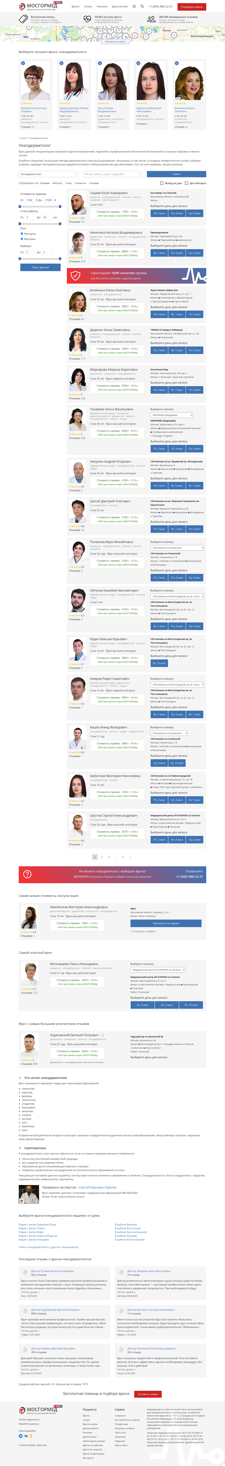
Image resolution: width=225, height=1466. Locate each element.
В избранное (23, 63)
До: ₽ (47, 200)
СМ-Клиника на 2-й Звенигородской (170, 775)
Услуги (86, 1419)
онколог (44, 122)
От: (28, 217)
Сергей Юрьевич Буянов (97, 1187)
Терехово (156, 472)
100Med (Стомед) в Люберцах (166, 329)
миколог (123, 236)
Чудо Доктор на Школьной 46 (146, 1036)
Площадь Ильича (172, 1044)
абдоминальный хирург (103, 413)
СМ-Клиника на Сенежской (165, 553)
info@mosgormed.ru (29, 1419)
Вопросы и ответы (124, 1428)
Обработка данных (29, 1423)
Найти (176, 174)
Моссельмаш (158, 564)
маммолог (26, 119)
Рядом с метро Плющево (34, 1239)
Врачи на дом (90, 1424)
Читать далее (30, 1292)
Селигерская (177, 560)
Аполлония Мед (159, 369)
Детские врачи (90, 1428)
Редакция (120, 1441)
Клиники (87, 1432)
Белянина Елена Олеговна (185, 110)
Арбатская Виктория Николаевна (148, 110)
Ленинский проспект (189, 428)
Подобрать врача (191, 7)
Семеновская (166, 297)
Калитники (137, 1047)
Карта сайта (121, 1445)
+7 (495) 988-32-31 (161, 6)
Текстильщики (167, 613)
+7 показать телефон (143, 931)
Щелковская (183, 240)
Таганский (143, 992)
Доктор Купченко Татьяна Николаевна (150, 1309)
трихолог (95, 239)
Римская (188, 1044)
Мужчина (29, 239)
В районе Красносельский (131, 1232)
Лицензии (120, 1436)
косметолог (118, 119)
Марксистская (192, 822)
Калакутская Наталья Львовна (34, 110)
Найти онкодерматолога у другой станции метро (48, 1247)
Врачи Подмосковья (93, 1453)
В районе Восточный (127, 1228)
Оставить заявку (148, 1394)
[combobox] (48, 174)
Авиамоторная (183, 297)
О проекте (120, 1415)
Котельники (165, 337)
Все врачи (88, 1457)
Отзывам (94, 183)
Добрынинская (167, 428)
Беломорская (193, 560)
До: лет (47, 217)
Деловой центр (179, 787)
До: (45, 252)
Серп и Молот (180, 301)
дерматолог (104, 119)
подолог (114, 418)
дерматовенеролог (100, 416)
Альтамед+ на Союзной (163, 192)
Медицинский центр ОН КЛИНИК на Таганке (175, 815)
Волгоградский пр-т (149, 1044)
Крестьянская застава (170, 822)
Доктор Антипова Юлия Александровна (151, 1348)
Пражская (164, 376)
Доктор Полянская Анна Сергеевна (52, 1271)
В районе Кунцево (126, 1236)
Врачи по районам (93, 1445)
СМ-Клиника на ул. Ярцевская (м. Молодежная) (176, 461)
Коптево (163, 560)
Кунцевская (180, 468)
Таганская (174, 826)
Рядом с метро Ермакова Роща (37, 1224)
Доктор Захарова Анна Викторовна (148, 1271)
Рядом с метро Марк (31, 1232)
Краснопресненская (180, 783)
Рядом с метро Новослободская (38, 1236)
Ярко (133, 908)
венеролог (123, 413)
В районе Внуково (126, 1224)
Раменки (150, 916)
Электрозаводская (161, 301)
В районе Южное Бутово (130, 1239)
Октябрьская (158, 431)
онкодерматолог (30, 122)
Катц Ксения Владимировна (107, 110)
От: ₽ (29, 200)
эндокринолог (136, 731)
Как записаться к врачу (127, 1419)
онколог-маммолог (102, 968)
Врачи (86, 1415)
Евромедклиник (159, 232)
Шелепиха (195, 787)
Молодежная (196, 468)
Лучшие (45, 183)
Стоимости (81, 183)
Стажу (68, 183)
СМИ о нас (120, 1432)
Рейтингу (57, 183)
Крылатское (165, 468)
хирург (123, 418)
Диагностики (120, 6)
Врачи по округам (92, 1449)
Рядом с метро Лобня (32, 1228)
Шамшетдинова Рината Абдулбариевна (74, 110)
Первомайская (167, 240)
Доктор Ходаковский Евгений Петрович (55, 1309)
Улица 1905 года (160, 787)
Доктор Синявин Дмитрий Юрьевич (53, 1348)
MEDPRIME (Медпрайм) (163, 420)
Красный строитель (182, 376)
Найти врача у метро (94, 1441)
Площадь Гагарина (161, 435)
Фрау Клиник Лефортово (164, 290)
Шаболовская (174, 431)
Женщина (30, 233)
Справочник (121, 1424)
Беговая (163, 783)
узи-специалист (111, 199)
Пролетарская (158, 826)
